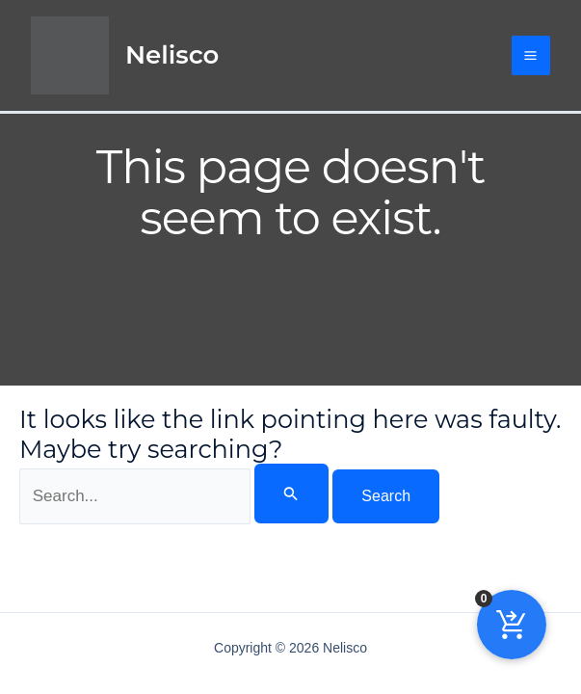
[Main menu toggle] (531, 55)
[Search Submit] (291, 493)
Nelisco (172, 55)
